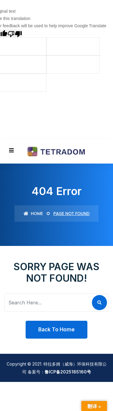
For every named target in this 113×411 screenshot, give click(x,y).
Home (33, 213)
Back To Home (56, 329)
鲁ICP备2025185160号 (68, 371)
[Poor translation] (15, 33)
